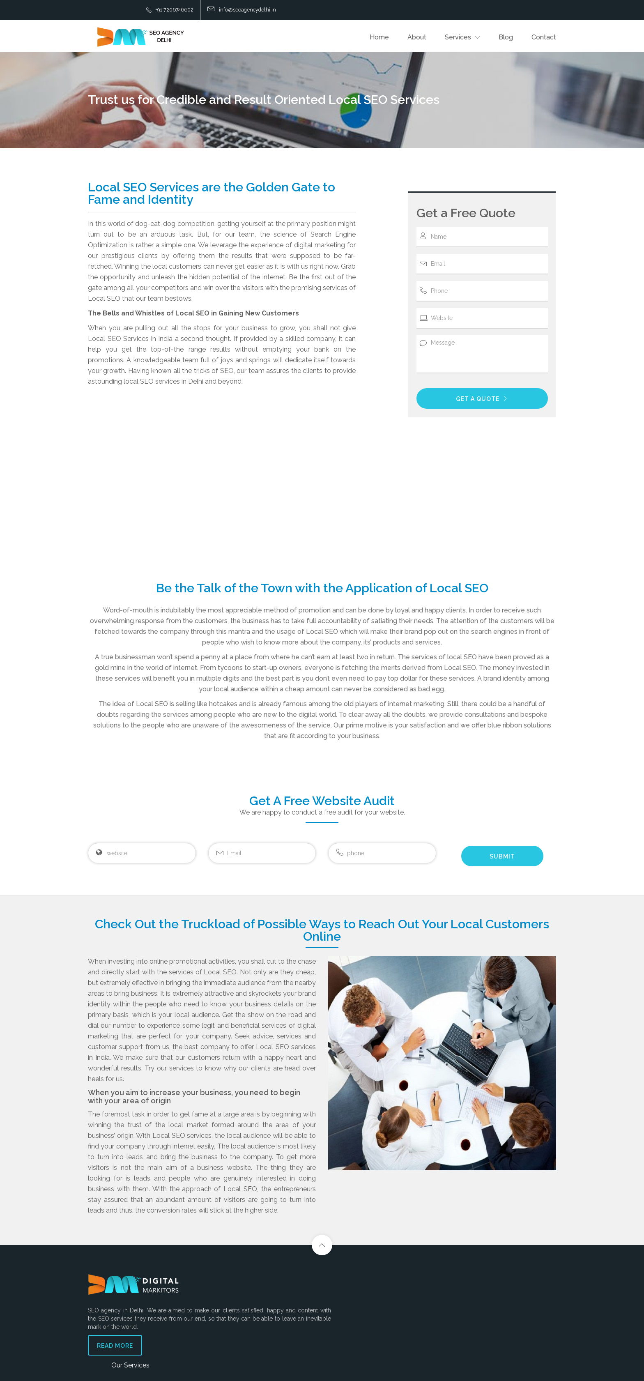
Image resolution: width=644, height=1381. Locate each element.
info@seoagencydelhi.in (494, 1309)
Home (379, 37)
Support (381, 1267)
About (416, 37)
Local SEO (240, 1333)
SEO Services (244, 1283)
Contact (543, 37)
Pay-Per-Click (245, 1308)
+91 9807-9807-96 (489, 1325)
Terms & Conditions (392, 1308)
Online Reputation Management (267, 1345)
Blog (506, 37)
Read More (115, 1351)
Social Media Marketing (256, 1296)
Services (458, 37)
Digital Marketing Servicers (261, 1320)
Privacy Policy (386, 1296)
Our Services (247, 1267)
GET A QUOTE (482, 397)
